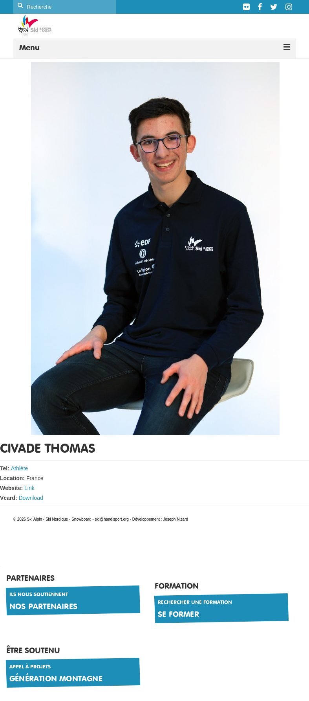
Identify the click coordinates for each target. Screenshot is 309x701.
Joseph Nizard (175, 519)
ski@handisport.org (112, 519)
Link (29, 488)
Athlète (19, 468)
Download (30, 498)
